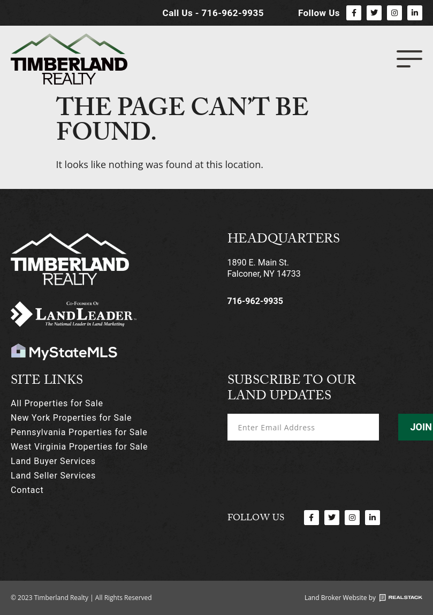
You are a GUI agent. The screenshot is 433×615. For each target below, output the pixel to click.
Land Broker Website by (340, 597)
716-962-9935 (255, 301)
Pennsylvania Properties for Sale (79, 432)
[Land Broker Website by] (400, 598)
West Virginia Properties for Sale (79, 447)
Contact (27, 490)
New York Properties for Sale (71, 418)
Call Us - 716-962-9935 (213, 12)
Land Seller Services (53, 475)
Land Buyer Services (53, 461)
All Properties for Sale (57, 403)
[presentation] (308, 468)
